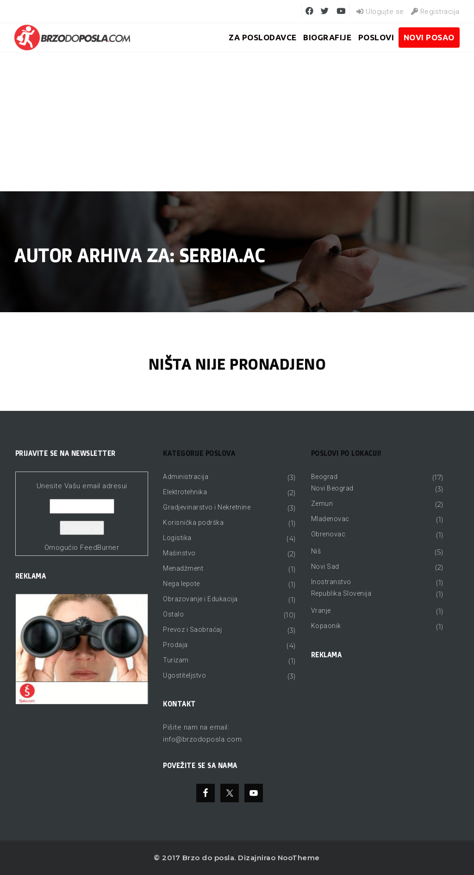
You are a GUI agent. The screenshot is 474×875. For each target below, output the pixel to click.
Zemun (322, 503)
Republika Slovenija (341, 593)
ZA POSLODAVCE (263, 37)
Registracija (435, 11)
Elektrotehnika (185, 492)
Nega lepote (181, 583)
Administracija (185, 476)
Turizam (176, 660)
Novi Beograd (332, 488)
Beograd (324, 476)
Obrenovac (328, 534)
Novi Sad (325, 566)
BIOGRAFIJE (327, 37)
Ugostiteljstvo (184, 675)
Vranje (321, 610)
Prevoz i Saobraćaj (192, 629)
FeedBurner (99, 547)
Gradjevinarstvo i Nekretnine (206, 507)
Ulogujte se (380, 11)
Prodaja (175, 644)
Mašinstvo (179, 553)
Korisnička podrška (193, 522)
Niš (316, 551)
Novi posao (429, 37)
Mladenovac (330, 518)
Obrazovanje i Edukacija (200, 599)
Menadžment (183, 568)
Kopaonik (326, 625)
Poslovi (376, 37)
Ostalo (173, 614)
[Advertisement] (237, 122)
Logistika (177, 537)
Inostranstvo (331, 581)
